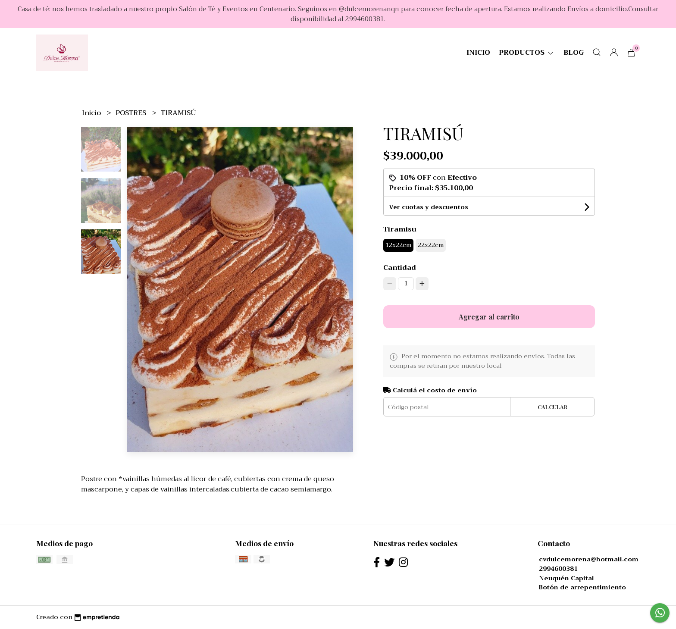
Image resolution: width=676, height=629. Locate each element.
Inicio (478, 53)
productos (527, 53)
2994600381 (558, 568)
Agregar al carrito (489, 316)
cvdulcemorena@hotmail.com (588, 559)
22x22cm (431, 245)
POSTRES (132, 113)
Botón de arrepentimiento (582, 587)
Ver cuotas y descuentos (428, 207)
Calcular (552, 406)
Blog (573, 53)
